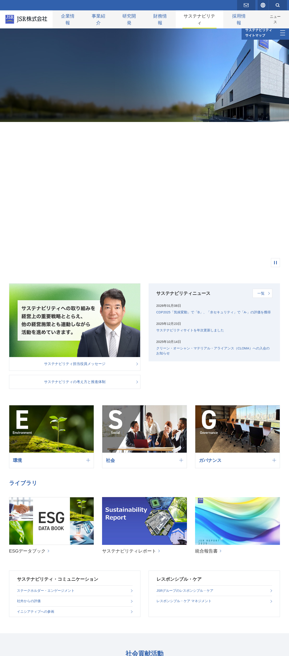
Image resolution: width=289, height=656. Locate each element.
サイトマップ (120, 649)
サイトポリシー (91, 649)
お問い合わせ (23, 649)
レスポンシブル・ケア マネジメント (185, 457)
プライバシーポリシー (56, 649)
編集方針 (105, 630)
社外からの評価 (29, 457)
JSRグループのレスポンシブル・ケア (186, 444)
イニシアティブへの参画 (37, 469)
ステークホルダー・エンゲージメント (47, 444)
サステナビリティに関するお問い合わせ (157, 630)
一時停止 (275, 123)
